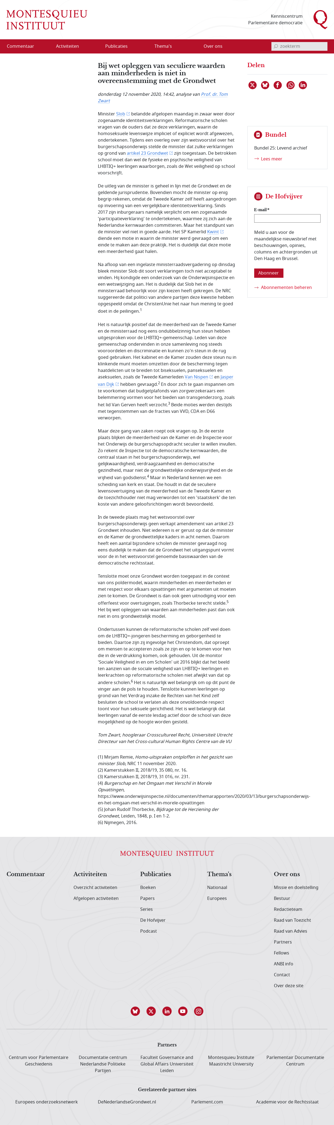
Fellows (281, 953)
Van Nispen (196, 377)
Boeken (148, 887)
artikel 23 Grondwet (147, 153)
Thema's (219, 874)
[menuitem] (24, 46)
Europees (217, 898)
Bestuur (282, 898)
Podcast (148, 931)
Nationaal (217, 887)
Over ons (287, 874)
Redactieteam (288, 909)
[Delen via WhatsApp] (291, 85)
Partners (283, 942)
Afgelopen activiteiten (96, 898)
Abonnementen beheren (286, 287)
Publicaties (155, 874)
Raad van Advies (290, 931)
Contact (282, 975)
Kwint (213, 232)
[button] (135, 1011)
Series (146, 909)
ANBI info (283, 964)
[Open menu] (93, 46)
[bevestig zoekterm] (276, 46)
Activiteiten (90, 874)
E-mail (260, 209)
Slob (120, 114)
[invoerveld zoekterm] (299, 46)
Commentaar (26, 874)
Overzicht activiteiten (95, 887)
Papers (147, 898)
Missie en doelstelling (296, 887)
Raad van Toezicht (292, 920)
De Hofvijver (153, 920)
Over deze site (288, 986)
